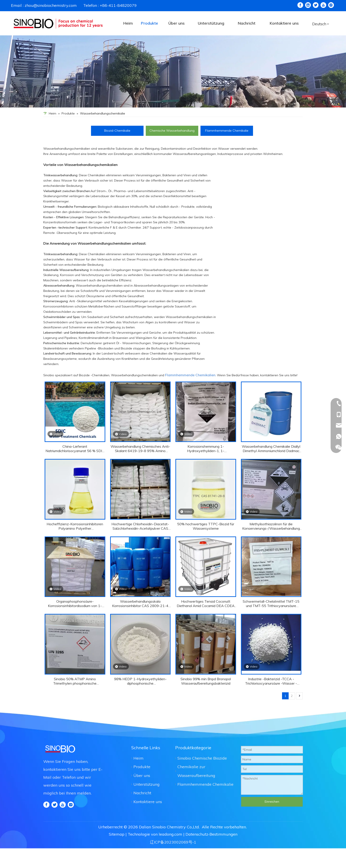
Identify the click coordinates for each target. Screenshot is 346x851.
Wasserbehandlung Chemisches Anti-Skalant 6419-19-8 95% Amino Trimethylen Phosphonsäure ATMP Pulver (140, 448)
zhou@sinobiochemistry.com (51, 5)
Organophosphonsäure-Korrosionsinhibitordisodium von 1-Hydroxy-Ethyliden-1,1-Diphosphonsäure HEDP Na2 (75, 603)
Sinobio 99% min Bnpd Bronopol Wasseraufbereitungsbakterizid (205, 681)
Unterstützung (146, 784)
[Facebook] (300, 5)
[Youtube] (323, 5)
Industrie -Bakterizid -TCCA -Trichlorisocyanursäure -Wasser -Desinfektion (271, 681)
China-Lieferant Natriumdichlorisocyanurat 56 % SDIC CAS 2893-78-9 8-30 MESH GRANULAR (75, 448)
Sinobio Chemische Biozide (202, 758)
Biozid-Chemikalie (117, 131)
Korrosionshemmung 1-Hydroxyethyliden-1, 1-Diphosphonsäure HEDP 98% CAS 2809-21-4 (205, 448)
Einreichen (272, 802)
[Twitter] (316, 5)
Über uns (141, 775)
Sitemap (116, 834)
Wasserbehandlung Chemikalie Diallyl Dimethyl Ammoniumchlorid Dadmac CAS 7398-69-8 (271, 448)
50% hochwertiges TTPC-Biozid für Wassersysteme (205, 526)
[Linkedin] (308, 5)
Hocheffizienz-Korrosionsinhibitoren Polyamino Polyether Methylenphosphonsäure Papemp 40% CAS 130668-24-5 (75, 526)
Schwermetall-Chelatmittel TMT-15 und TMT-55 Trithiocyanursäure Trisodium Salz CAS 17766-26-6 (271, 603)
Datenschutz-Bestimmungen (211, 834)
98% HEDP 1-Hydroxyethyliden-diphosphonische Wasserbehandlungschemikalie (140, 681)
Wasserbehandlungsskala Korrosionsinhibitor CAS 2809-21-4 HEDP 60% (140, 603)
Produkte (141, 766)
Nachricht (142, 792)
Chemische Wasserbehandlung (172, 131)
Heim (138, 758)
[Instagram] (331, 5)
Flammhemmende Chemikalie (226, 131)
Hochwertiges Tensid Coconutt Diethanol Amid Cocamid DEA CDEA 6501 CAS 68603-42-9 (206, 603)
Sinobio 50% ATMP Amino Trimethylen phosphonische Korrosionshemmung (75, 681)
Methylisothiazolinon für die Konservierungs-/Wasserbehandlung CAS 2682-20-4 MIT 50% (271, 526)
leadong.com (170, 834)
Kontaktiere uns (147, 801)
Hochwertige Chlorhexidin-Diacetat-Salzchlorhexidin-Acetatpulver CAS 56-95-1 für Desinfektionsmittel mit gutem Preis (140, 526)
